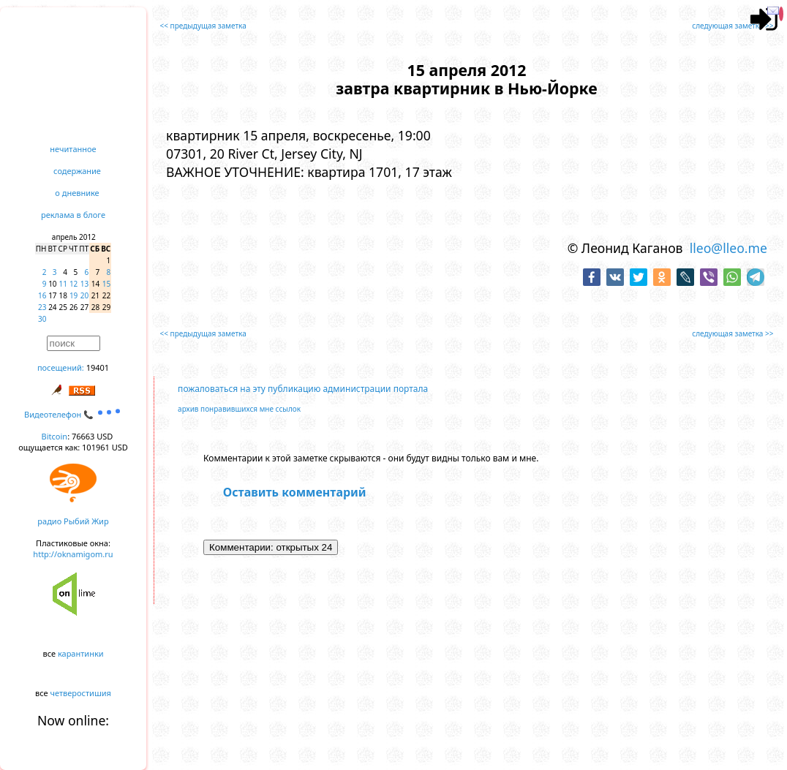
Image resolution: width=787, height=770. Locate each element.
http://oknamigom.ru (73, 553)
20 (84, 295)
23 (42, 307)
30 (42, 319)
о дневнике (77, 192)
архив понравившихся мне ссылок (239, 409)
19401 (97, 367)
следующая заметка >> (732, 25)
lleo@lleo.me (728, 248)
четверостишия (80, 692)
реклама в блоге (73, 214)
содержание (77, 170)
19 (73, 295)
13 (84, 284)
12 (73, 284)
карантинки (81, 653)
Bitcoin (55, 436)
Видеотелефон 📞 (73, 414)
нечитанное (73, 148)
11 (63, 284)
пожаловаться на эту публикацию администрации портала (303, 388)
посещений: (60, 367)
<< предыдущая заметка (203, 25)
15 (106, 284)
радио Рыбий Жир (72, 521)
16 (42, 295)
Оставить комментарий (294, 492)
